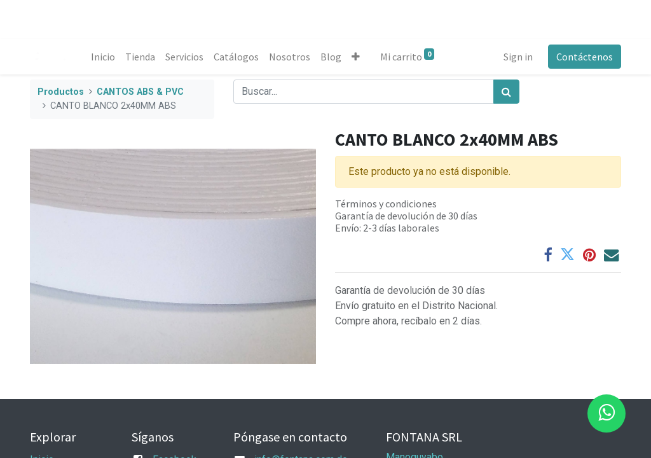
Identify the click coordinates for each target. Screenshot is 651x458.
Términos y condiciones (386, 203)
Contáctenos (584, 56)
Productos (61, 92)
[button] (355, 56)
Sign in (518, 56)
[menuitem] (103, 56)
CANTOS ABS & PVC (140, 92)
